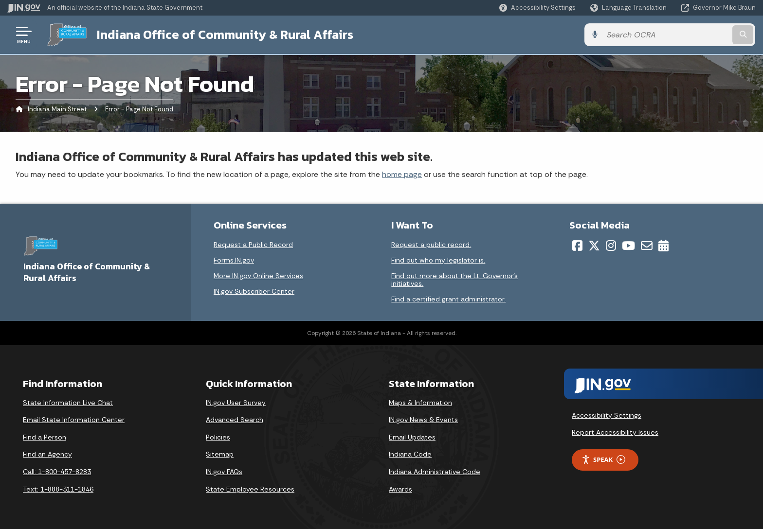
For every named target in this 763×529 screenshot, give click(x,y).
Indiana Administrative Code (434, 471)
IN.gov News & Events (423, 419)
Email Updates (412, 437)
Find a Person (44, 437)
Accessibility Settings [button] (606, 414)
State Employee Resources (250, 489)
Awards (400, 489)
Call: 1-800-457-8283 (57, 471)
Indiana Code (410, 454)
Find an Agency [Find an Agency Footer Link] (47, 454)
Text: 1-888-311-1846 (58, 489)
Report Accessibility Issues (615, 432)
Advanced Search (234, 419)
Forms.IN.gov (234, 260)
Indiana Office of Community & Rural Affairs (224, 34)
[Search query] (668, 34)
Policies (218, 437)
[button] (537, 7)
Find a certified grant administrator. (448, 299)
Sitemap (220, 454)
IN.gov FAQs (224, 471)
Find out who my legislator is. (438, 260)
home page (402, 174)
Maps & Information (420, 402)
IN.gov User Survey (236, 402)
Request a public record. (431, 244)
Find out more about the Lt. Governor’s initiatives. (454, 279)
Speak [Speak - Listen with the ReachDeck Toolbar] (603, 459)
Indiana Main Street (57, 109)
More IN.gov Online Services (258, 275)
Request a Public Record (253, 244)
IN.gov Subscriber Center (254, 291)
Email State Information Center (74, 419)
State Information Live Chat (68, 402)
